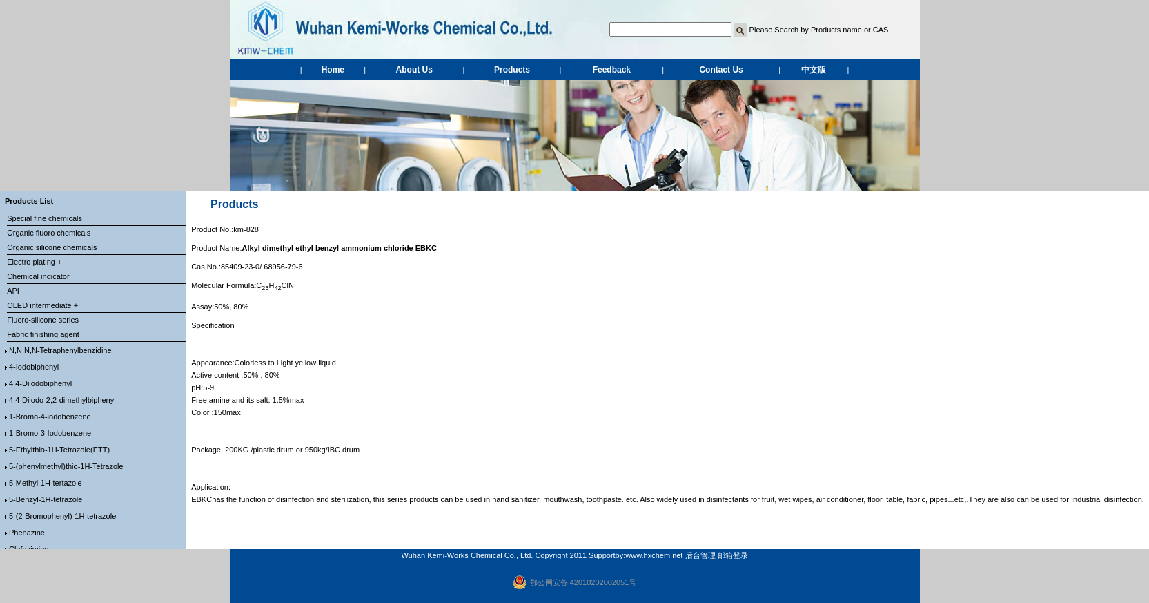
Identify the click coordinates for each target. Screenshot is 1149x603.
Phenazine (27, 532)
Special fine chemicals (44, 218)
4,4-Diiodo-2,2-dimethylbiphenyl (62, 400)
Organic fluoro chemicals (48, 233)
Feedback (612, 70)
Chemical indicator (38, 276)
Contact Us (721, 70)
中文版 (813, 70)
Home (333, 70)
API (13, 291)
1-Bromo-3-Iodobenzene (50, 433)
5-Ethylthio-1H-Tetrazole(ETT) (59, 450)
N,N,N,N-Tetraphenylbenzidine (60, 350)
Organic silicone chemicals (52, 247)
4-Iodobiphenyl (34, 367)
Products (512, 70)
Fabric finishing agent (43, 334)
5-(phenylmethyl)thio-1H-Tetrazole (66, 466)
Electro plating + (34, 262)
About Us (414, 70)
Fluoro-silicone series (43, 320)
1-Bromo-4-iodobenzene (50, 416)
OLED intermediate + (42, 305)
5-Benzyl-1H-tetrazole (45, 499)
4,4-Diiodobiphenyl (40, 383)
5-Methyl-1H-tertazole (45, 483)
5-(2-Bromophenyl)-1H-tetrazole (62, 516)
